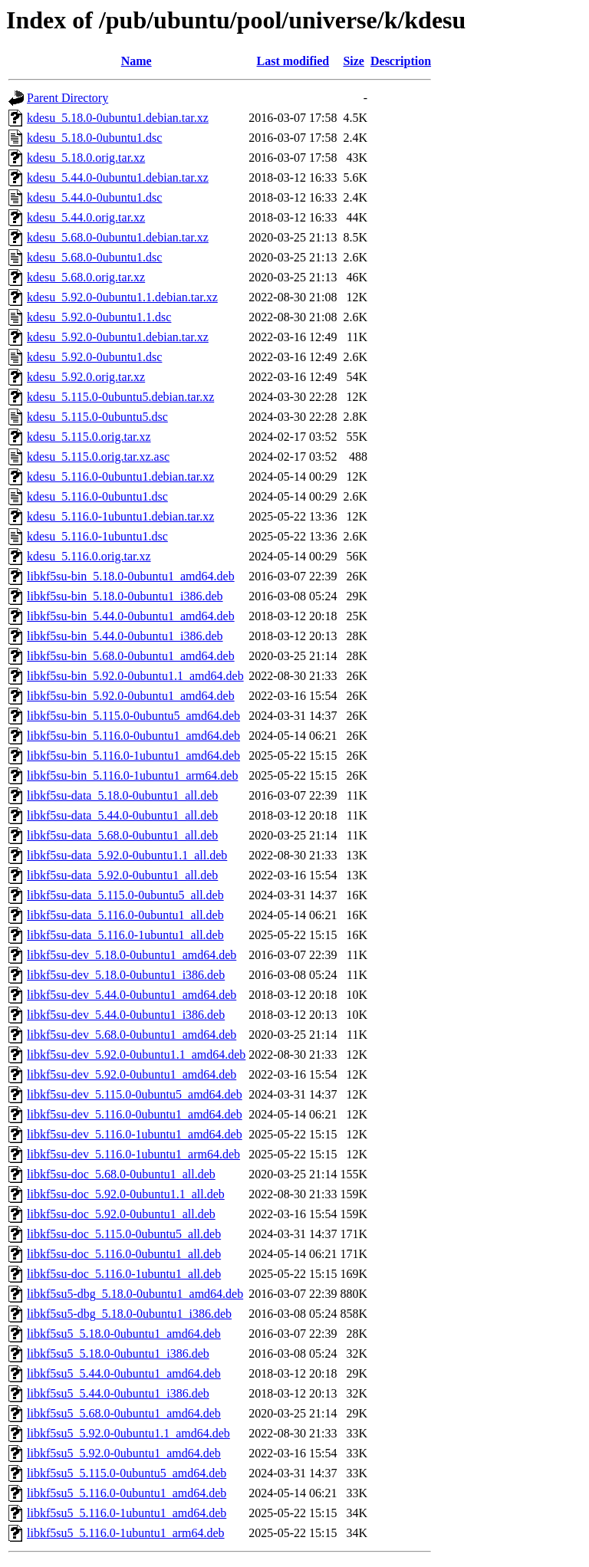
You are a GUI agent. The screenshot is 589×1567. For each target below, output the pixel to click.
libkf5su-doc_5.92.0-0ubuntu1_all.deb (121, 1213)
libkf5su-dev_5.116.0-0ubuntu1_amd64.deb (134, 1114)
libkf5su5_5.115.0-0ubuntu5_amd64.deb (126, 1473)
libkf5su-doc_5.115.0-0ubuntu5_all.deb (124, 1233)
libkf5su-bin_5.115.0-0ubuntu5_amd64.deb (133, 715)
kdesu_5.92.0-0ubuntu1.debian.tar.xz (118, 336)
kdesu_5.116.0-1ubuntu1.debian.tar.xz (120, 516)
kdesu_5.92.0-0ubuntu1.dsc (94, 356)
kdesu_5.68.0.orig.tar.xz (86, 277)
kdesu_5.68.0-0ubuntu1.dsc (94, 257)
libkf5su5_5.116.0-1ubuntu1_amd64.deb (126, 1512)
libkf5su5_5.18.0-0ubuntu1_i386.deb (118, 1353)
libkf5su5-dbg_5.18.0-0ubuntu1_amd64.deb (135, 1293)
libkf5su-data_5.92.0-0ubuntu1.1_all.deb (127, 855)
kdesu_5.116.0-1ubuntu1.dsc (97, 536)
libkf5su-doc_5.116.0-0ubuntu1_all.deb (124, 1253)
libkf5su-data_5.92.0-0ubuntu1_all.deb (122, 875)
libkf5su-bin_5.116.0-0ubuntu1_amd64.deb (133, 735)
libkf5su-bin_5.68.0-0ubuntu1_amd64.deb (131, 655)
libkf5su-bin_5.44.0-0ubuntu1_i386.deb (125, 635)
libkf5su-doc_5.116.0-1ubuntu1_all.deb (124, 1273)
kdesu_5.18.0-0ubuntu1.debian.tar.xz (118, 117)
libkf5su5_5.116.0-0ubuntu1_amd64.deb (126, 1493)
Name (136, 60)
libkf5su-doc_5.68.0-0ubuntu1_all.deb (121, 1174)
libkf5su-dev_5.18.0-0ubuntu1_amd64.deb (131, 954)
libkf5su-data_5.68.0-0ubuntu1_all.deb (122, 835)
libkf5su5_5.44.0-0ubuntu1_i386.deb (118, 1393)
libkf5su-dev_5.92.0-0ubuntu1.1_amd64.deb (136, 1054)
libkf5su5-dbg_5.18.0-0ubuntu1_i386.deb (129, 1313)
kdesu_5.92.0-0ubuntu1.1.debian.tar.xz (122, 297)
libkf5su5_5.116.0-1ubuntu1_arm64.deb (126, 1532)
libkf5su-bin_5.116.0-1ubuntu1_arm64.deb (132, 775)
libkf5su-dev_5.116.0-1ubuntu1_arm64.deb (133, 1154)
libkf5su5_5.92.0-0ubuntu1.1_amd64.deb (128, 1433)
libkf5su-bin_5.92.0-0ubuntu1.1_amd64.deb (135, 675)
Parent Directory (67, 97)
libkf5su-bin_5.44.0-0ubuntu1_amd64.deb (131, 616)
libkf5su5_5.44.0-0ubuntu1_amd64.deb (124, 1373)
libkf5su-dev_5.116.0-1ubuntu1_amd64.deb (134, 1134)
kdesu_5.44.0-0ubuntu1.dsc (94, 197)
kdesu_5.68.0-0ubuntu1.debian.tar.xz (118, 237)
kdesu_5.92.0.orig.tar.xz (86, 376)
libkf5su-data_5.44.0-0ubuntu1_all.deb (122, 815)
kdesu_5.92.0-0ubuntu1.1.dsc (99, 317)
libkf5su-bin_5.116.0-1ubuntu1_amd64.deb (133, 755)
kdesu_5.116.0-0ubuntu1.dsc (97, 496)
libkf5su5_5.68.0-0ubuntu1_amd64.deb (124, 1413)
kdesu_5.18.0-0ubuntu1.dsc (94, 137)
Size (353, 60)
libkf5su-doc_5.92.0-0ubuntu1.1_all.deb (126, 1194)
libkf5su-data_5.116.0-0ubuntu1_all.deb (125, 914)
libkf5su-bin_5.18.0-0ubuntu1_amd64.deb (131, 576)
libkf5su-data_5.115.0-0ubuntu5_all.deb (125, 895)
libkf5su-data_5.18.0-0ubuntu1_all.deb (122, 795)
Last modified (293, 60)
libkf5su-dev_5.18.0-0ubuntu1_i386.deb (126, 974)
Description (400, 60)
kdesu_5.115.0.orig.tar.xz (89, 436)
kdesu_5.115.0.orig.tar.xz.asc (98, 456)
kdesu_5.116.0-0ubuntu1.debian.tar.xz (120, 476)
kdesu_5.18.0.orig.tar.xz (86, 157)
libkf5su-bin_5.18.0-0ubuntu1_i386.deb (125, 596)
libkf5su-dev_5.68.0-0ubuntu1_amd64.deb (131, 1034)
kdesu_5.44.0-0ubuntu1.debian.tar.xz (118, 177)
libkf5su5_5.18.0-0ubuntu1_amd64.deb (124, 1333)
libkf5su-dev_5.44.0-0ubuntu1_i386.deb (126, 1014)
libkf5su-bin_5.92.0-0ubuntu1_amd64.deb (131, 695)
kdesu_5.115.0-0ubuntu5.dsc (97, 416)
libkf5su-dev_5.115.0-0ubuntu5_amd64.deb (134, 1094)
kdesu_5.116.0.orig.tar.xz (89, 556)
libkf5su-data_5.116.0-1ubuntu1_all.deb (125, 934)
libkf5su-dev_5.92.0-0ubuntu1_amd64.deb (131, 1074)
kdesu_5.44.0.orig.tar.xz (86, 217)
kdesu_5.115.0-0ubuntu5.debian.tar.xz (120, 396)
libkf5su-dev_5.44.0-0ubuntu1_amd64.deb (131, 994)
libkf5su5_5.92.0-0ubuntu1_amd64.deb (124, 1453)
